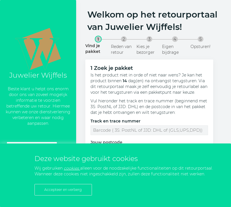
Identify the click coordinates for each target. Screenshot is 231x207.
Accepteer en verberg (63, 189)
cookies (72, 168)
